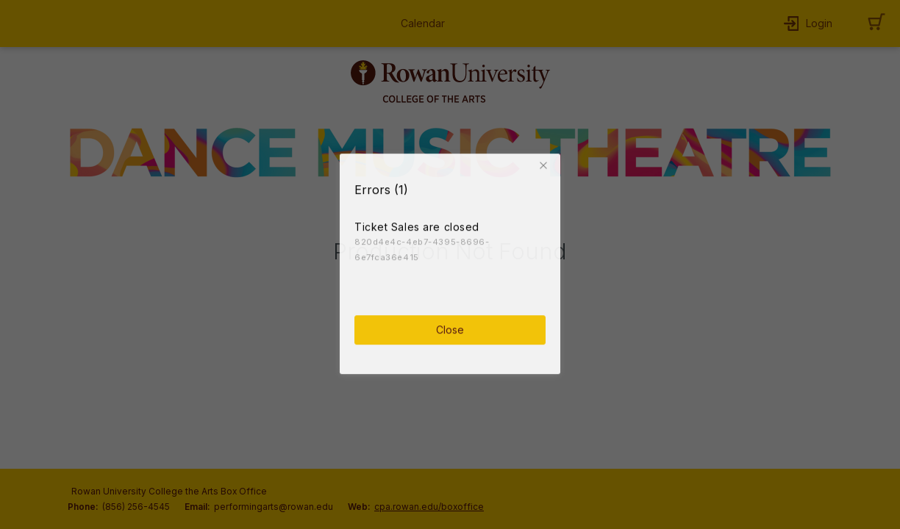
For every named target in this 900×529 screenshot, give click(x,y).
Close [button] (450, 327)
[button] (545, 163)
